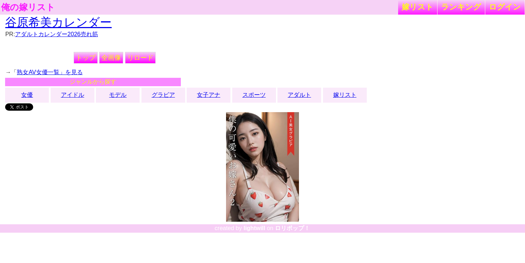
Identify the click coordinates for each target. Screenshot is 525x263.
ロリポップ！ (292, 228)
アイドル (72, 95)
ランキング (461, 7)
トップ (86, 57)
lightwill (254, 228)
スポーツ (254, 95)
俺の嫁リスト (28, 7)
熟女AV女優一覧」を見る (49, 72)
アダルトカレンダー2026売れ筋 (56, 34)
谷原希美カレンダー (58, 22)
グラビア (163, 95)
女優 (27, 95)
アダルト (299, 95)
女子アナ (208, 95)
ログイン (505, 7)
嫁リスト (417, 7)
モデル (118, 95)
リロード (140, 57)
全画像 (111, 57)
